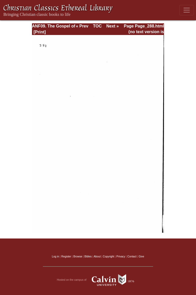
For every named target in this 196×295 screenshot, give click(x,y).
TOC (97, 26)
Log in (55, 256)
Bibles (88, 256)
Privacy (120, 256)
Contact (131, 256)
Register (66, 256)
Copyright (108, 256)
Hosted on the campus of (98, 280)
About (97, 256)
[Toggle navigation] (186, 10)
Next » (112, 26)
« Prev (82, 26)
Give (141, 256)
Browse (77, 256)
